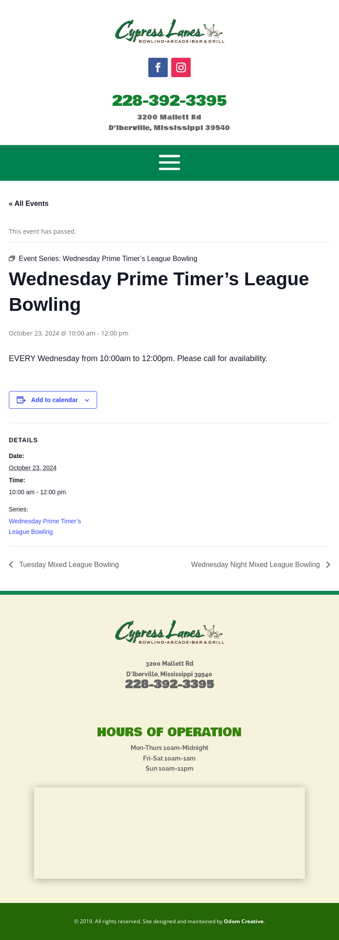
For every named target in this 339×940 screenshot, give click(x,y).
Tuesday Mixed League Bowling (68, 564)
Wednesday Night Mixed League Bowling (256, 564)
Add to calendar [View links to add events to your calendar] (54, 399)
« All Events (29, 203)
